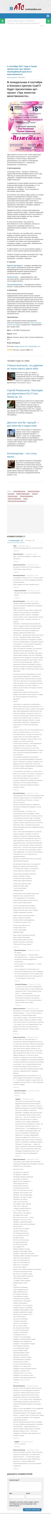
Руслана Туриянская (15, 499)
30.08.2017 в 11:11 (33, 565)
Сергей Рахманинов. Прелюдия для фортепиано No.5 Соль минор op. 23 (25, 393)
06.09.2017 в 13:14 (27, 1441)
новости (35, 494)
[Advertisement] (25, 45)
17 (42, 26)
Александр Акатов (19, 491)
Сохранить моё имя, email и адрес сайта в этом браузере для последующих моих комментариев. (24, 1504)
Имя (10, 1493)
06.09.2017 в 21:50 (33, 1450)
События (10, 23)
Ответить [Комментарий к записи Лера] (16, 551)
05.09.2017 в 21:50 (33, 950)
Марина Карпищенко (15, 265)
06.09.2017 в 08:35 (33, 1091)
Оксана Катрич (12, 277)
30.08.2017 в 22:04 (34, 590)
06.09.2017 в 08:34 (33, 1159)
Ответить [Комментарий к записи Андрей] (18, 1156)
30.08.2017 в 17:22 (32, 575)
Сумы (25, 499)
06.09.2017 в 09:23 (32, 1386)
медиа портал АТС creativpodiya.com (27, 346)
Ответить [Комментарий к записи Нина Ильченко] (16, 561)
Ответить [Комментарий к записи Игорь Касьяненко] (16, 572)
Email (28, 1493)
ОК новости (29, 21)
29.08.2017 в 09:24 (24, 546)
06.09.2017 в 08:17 (33, 1037)
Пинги (30, 540)
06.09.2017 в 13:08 (28, 1099)
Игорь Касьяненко (33, 491)
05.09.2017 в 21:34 (32, 793)
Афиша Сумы (19, 21)
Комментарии (15, 540)
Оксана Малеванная (14, 284)
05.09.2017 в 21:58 (35, 984)
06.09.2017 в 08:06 (33, 1008)
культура (11, 494)
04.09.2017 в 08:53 (32, 601)
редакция (14, 77)
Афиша (9, 21)
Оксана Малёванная (27, 496)
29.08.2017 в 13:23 (31, 554)
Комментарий (14, 1480)
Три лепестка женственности (28, 23)
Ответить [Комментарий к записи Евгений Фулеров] (16, 587)
